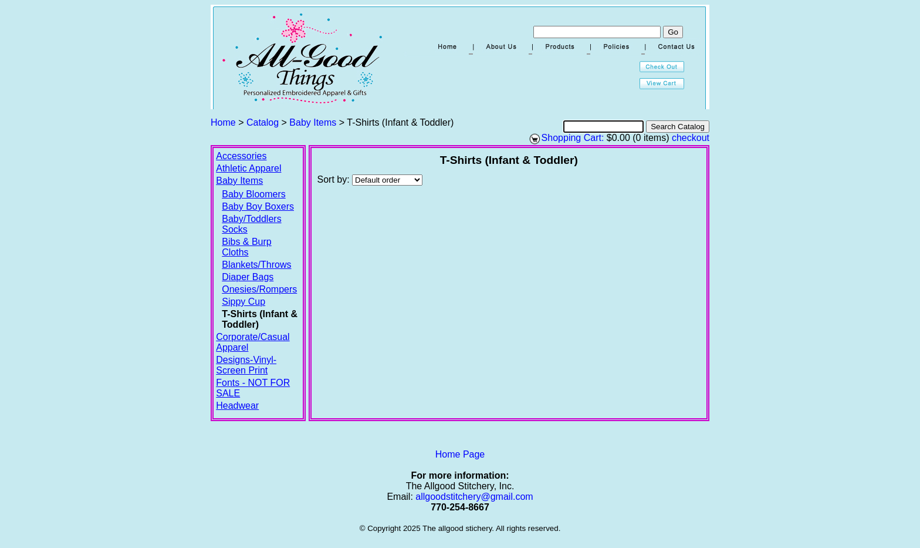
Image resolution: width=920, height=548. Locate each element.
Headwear (237, 406)
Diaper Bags (247, 277)
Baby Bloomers (254, 194)
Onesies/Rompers (259, 289)
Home (223, 122)
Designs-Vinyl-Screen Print (246, 365)
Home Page (460, 454)
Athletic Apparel (248, 168)
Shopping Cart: (573, 138)
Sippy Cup (243, 302)
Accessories (241, 156)
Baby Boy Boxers (258, 206)
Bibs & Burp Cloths (246, 247)
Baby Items (312, 122)
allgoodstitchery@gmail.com (474, 497)
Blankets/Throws (256, 265)
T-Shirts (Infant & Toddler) (259, 319)
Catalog (262, 122)
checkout (690, 138)
